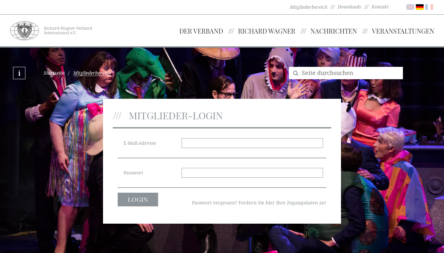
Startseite (54, 73)
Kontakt (380, 6)
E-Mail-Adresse (140, 143)
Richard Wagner (266, 30)
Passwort (133, 173)
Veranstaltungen (403, 30)
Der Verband (201, 30)
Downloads (349, 6)
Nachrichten (333, 30)
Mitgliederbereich (308, 7)
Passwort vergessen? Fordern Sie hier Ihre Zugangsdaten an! (259, 202)
